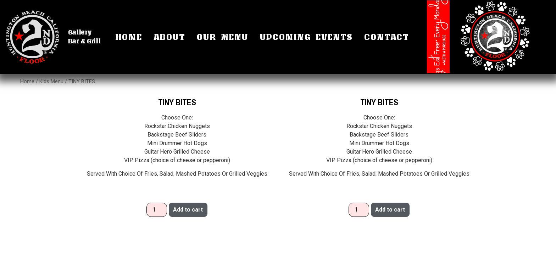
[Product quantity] (156, 210)
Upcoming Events (306, 36)
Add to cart (188, 209)
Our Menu (222, 36)
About (169, 36)
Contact (386, 36)
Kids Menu (51, 81)
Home (128, 36)
